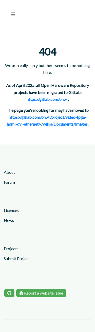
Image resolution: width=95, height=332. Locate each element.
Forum (9, 182)
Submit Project (17, 258)
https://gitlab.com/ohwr (47, 99)
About (9, 172)
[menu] (13, 14)
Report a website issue (41, 292)
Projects (11, 248)
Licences (11, 210)
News (9, 220)
